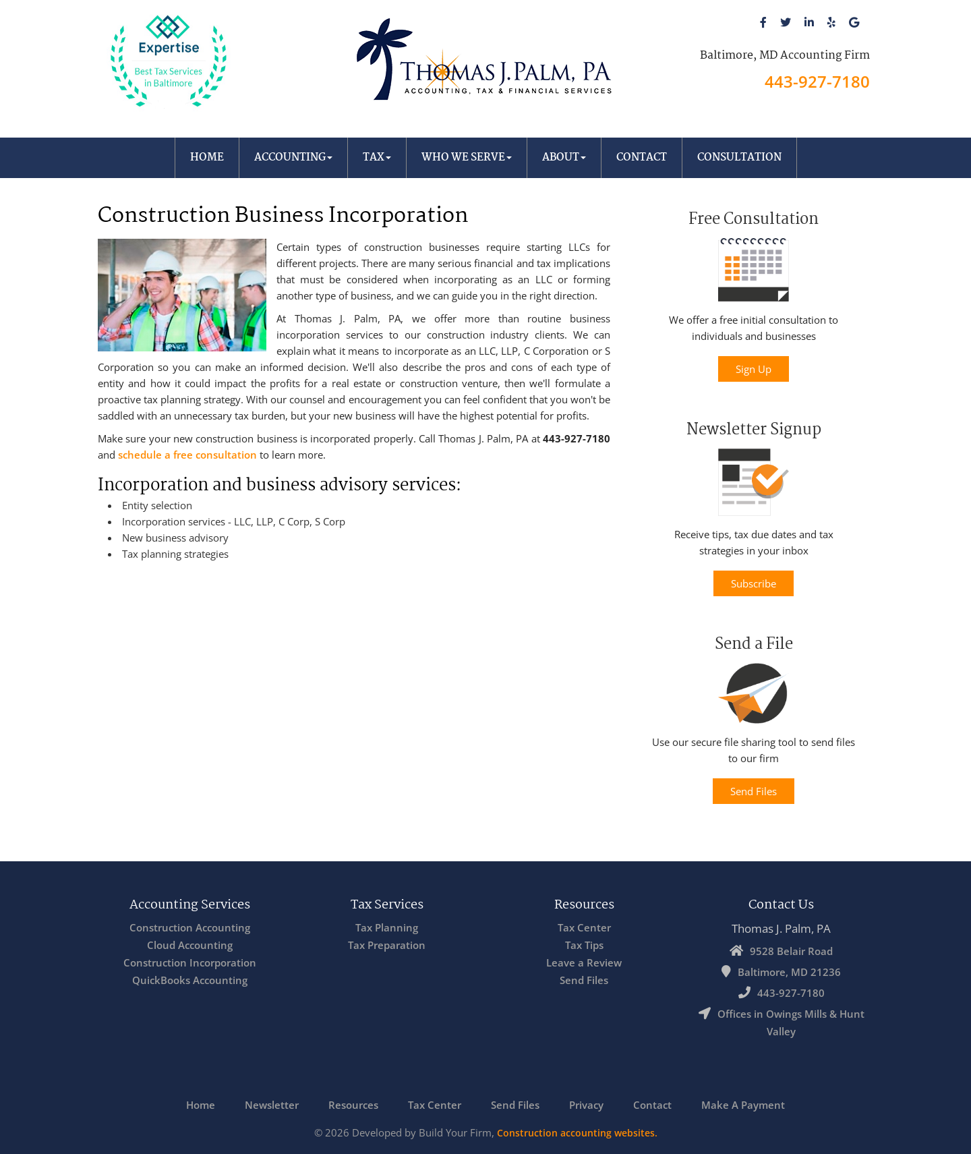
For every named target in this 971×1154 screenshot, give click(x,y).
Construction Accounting (189, 927)
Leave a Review (584, 962)
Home (207, 157)
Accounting (293, 157)
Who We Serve (466, 157)
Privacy (586, 1105)
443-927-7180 (817, 82)
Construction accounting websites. (577, 1132)
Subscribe (753, 583)
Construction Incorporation (189, 962)
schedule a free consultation (187, 454)
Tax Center (584, 927)
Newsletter (272, 1105)
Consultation (739, 157)
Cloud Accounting (190, 945)
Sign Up (753, 369)
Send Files (753, 791)
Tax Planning (386, 927)
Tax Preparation (386, 945)
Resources (353, 1105)
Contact (641, 157)
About (564, 157)
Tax (377, 157)
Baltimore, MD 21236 (789, 972)
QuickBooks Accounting (189, 980)
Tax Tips (584, 945)
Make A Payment (743, 1105)
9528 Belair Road (791, 951)
